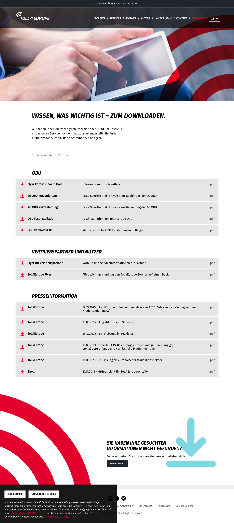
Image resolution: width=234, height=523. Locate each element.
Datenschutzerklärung (55, 516)
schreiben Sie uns (83, 138)
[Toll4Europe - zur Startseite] (33, 16)
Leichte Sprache (184, 506)
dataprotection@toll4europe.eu (28, 513)
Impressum (164, 506)
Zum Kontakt (117, 463)
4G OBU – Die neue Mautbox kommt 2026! (117, 3)
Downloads (199, 18)
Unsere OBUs (162, 18)
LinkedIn (117, 498)
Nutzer (145, 18)
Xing (123, 498)
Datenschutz (145, 506)
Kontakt (181, 18)
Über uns (98, 18)
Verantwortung (125, 506)
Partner (130, 18)
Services (115, 18)
